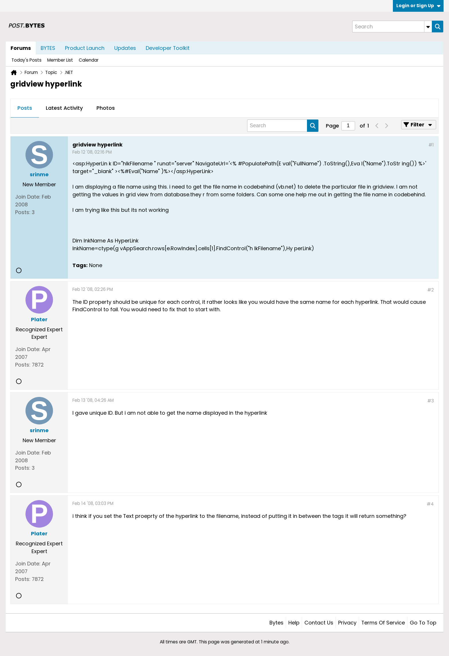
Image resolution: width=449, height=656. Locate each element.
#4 (430, 504)
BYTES (48, 48)
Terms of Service (383, 622)
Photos (106, 107)
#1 (431, 145)
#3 (430, 401)
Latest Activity (64, 107)
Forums (21, 48)
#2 (430, 290)
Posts (24, 107)
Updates (125, 48)
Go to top (423, 622)
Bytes (276, 622)
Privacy (347, 622)
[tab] (25, 108)
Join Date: (27, 196)
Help (294, 622)
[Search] (392, 26)
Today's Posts (26, 60)
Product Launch (85, 48)
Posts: (22, 212)
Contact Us (318, 622)
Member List (60, 60)
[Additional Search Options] (428, 26)
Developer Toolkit (168, 48)
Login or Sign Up (418, 6)
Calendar (89, 60)
